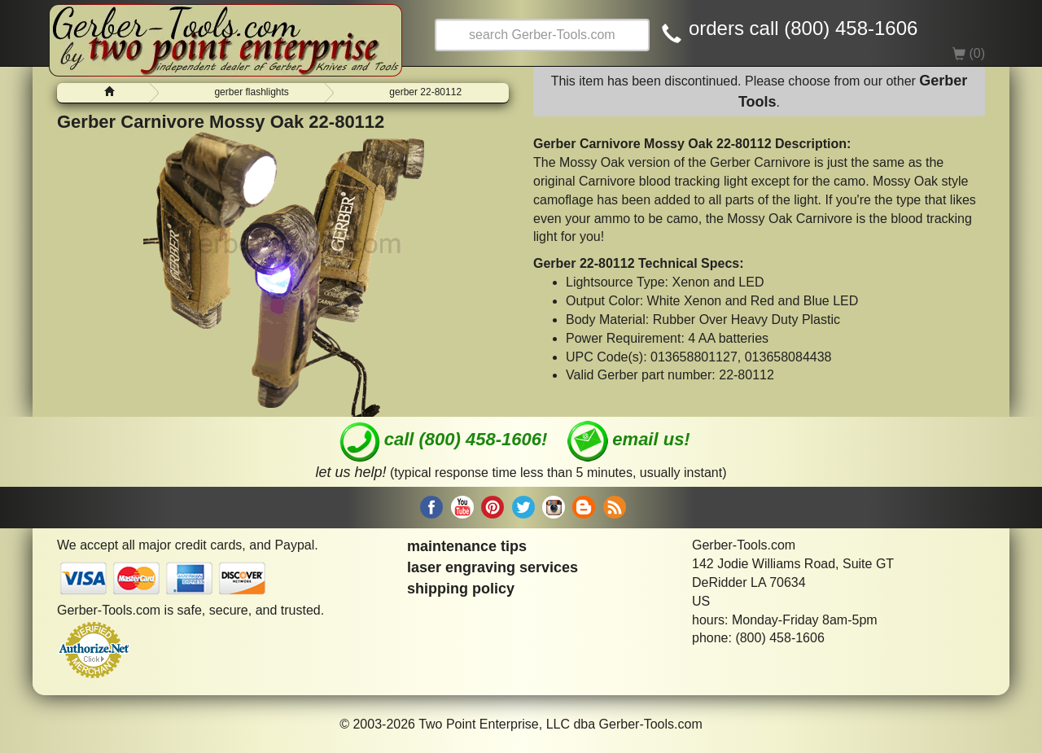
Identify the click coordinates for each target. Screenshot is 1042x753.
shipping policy (460, 588)
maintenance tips (467, 546)
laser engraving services (492, 567)
